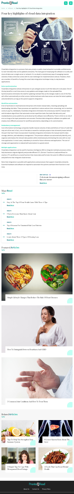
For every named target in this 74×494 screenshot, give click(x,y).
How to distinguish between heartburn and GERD (26, 350)
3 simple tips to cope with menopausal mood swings (17, 468)
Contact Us (35, 489)
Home (3, 8)
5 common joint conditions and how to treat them (27, 402)
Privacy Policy (46, 489)
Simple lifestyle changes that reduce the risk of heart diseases (32, 298)
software (10, 8)
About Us (26, 489)
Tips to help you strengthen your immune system (20, 441)
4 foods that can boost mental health (56, 468)
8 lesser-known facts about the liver (57, 441)
